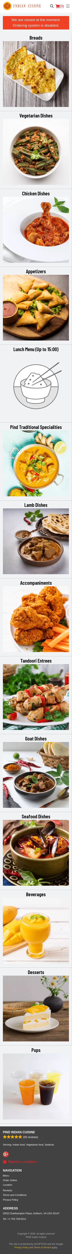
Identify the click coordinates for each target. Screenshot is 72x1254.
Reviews (7, 1190)
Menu (6, 1175)
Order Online (10, 1180)
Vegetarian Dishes (36, 115)
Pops (36, 1050)
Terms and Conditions (15, 1195)
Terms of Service (42, 1247)
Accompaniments (36, 583)
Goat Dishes (36, 738)
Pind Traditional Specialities (36, 427)
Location (7, 1184)
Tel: (14, 1218)
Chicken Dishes (36, 193)
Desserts (36, 972)
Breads (36, 37)
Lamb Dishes (35, 505)
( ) (59, 6)
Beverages (36, 894)
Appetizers (36, 271)
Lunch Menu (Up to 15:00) (35, 349)
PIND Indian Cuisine (19, 1132)
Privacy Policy (10, 1199)
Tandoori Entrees (36, 660)
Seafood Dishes (36, 816)
